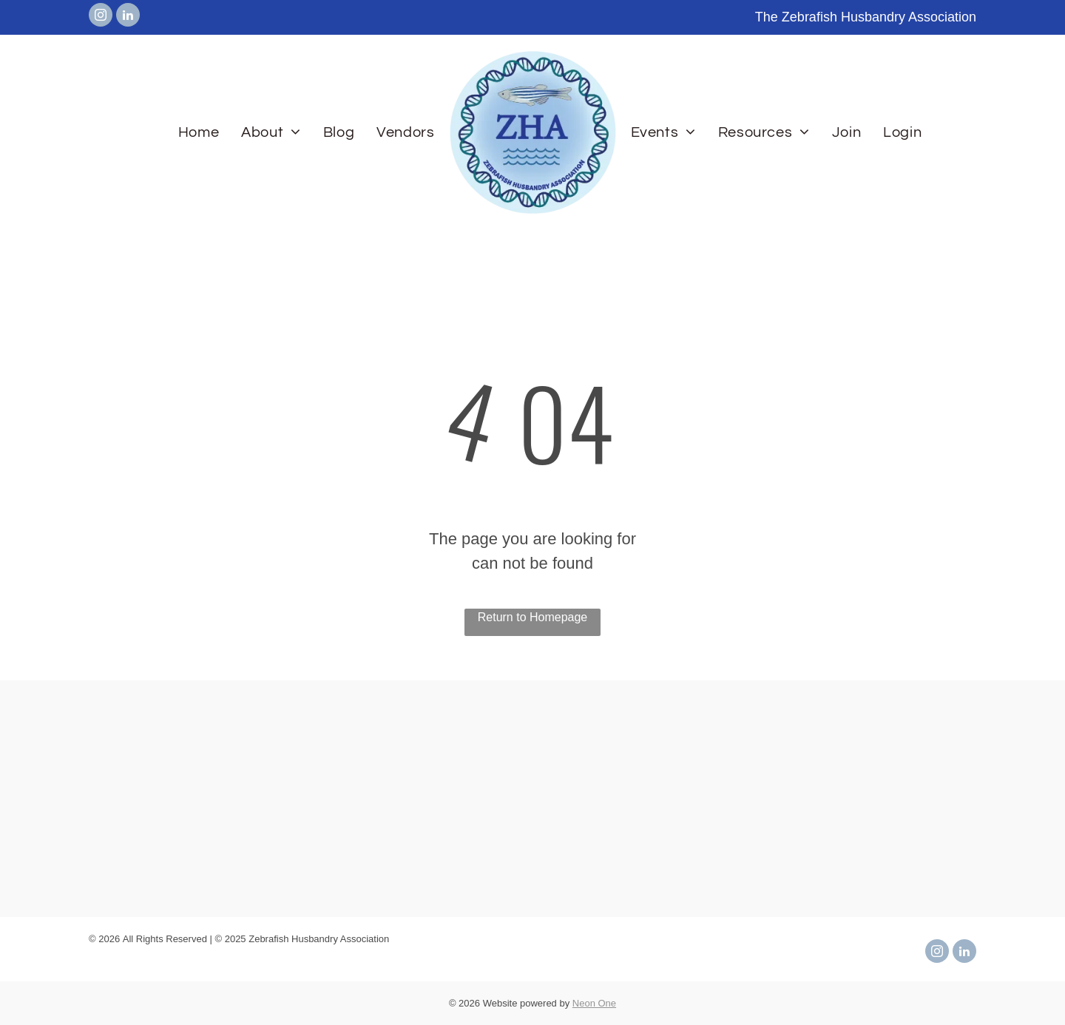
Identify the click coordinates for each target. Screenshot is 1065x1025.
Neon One (594, 1003)
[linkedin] (128, 16)
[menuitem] (198, 132)
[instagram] (100, 16)
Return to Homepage (533, 617)
